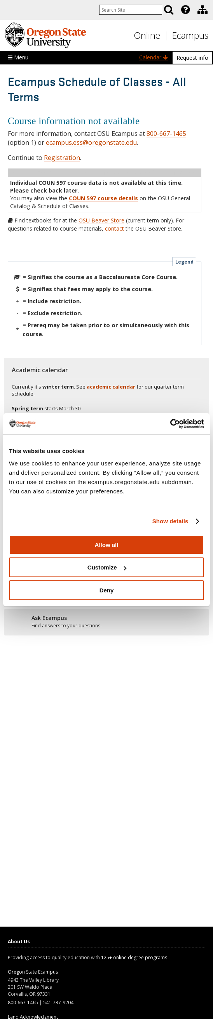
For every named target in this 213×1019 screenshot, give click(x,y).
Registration (62, 157)
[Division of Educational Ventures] (202, 9)
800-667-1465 (166, 133)
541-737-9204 (58, 1002)
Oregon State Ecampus (33, 972)
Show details (170, 521)
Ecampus (190, 35)
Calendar (153, 57)
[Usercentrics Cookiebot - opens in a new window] (170, 424)
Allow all (107, 545)
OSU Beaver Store (101, 220)
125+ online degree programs (134, 957)
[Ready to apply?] (106, 622)
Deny (107, 590)
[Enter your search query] (130, 10)
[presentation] (184, 9)
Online (147, 35)
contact (114, 228)
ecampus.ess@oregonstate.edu (91, 142)
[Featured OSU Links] (185, 9)
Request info (192, 57)
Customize (106, 567)
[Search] (168, 9)
